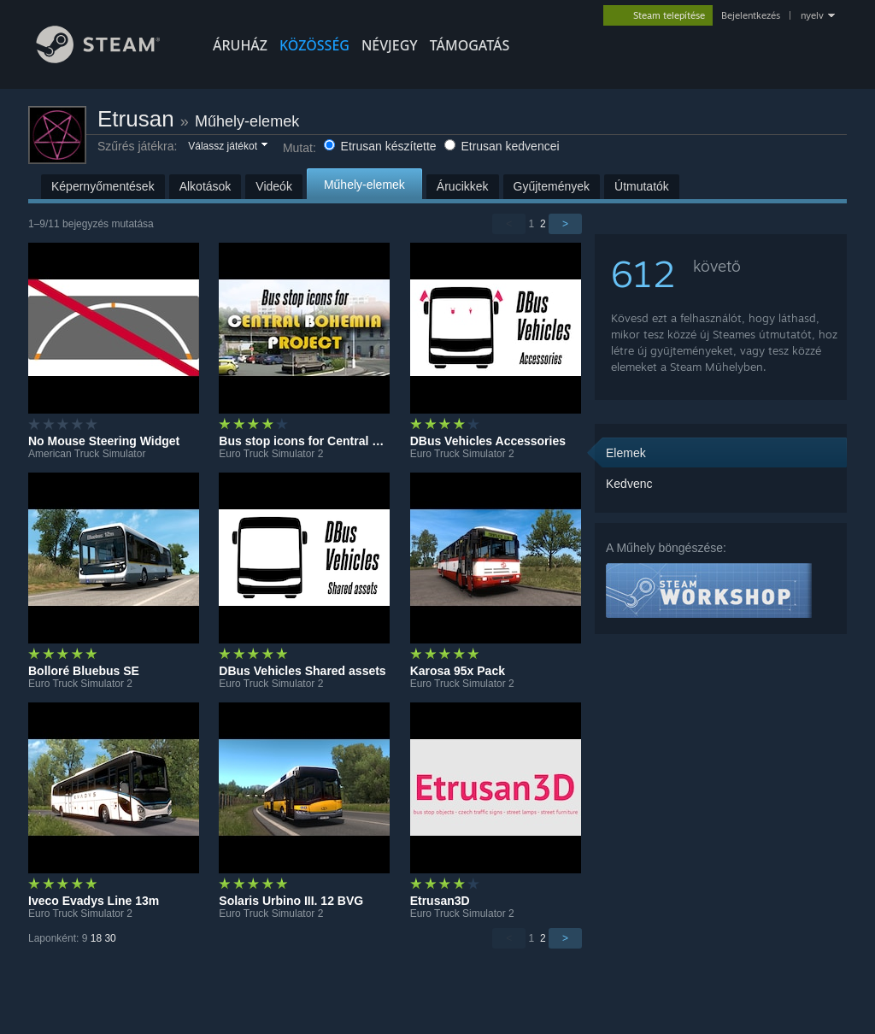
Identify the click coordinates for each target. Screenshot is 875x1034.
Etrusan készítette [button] (382, 146)
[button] (227, 147)
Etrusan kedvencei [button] (502, 146)
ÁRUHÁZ (240, 45)
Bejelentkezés (750, 15)
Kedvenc (629, 484)
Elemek (626, 453)
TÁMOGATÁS (470, 45)
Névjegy (389, 45)
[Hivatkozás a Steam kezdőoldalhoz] (111, 58)
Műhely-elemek (247, 121)
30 (109, 938)
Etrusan (135, 119)
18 (96, 938)
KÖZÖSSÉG (314, 45)
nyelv (812, 15)
